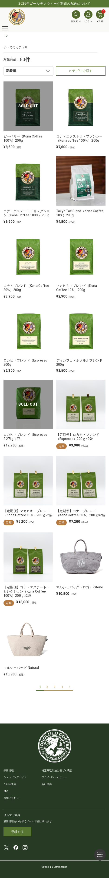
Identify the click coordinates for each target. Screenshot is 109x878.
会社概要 (47, 784)
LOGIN (88, 16)
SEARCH (76, 16)
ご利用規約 (9, 784)
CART (100, 16)
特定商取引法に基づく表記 (57, 770)
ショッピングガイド (14, 777)
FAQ (5, 791)
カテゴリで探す (80, 71)
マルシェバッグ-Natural (21, 668)
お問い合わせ (11, 798)
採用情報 (8, 770)
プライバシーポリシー (54, 777)
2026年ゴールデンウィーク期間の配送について (54, 3)
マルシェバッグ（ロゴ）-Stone (79, 587)
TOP (7, 36)
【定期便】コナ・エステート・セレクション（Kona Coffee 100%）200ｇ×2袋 (26, 591)
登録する (17, 831)
